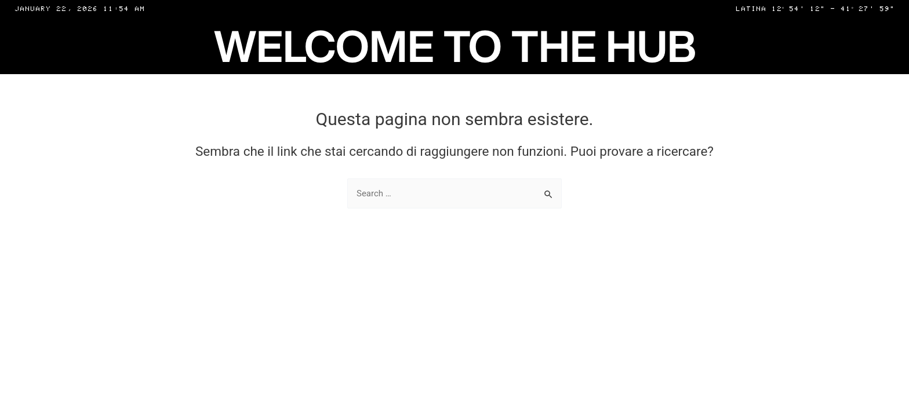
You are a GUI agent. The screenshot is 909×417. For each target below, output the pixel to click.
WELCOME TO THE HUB (455, 45)
